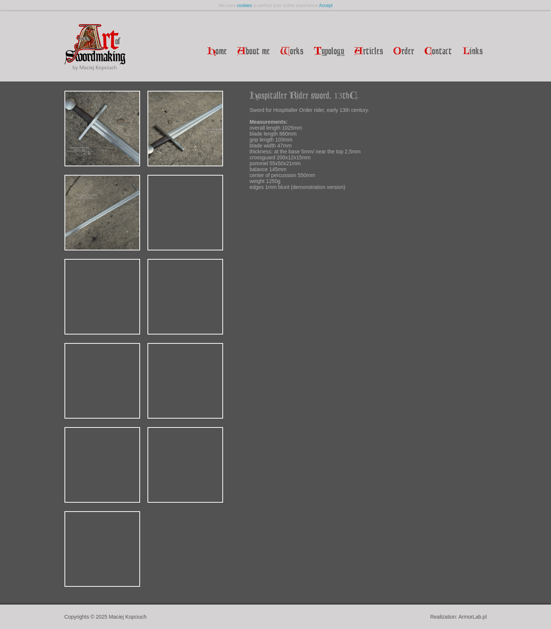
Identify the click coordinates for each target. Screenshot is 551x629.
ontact (438, 52)
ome (217, 52)
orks (292, 52)
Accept (326, 5)
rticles (369, 52)
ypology (329, 52)
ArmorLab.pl (472, 617)
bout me (254, 52)
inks (472, 52)
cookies (244, 5)
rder (404, 52)
